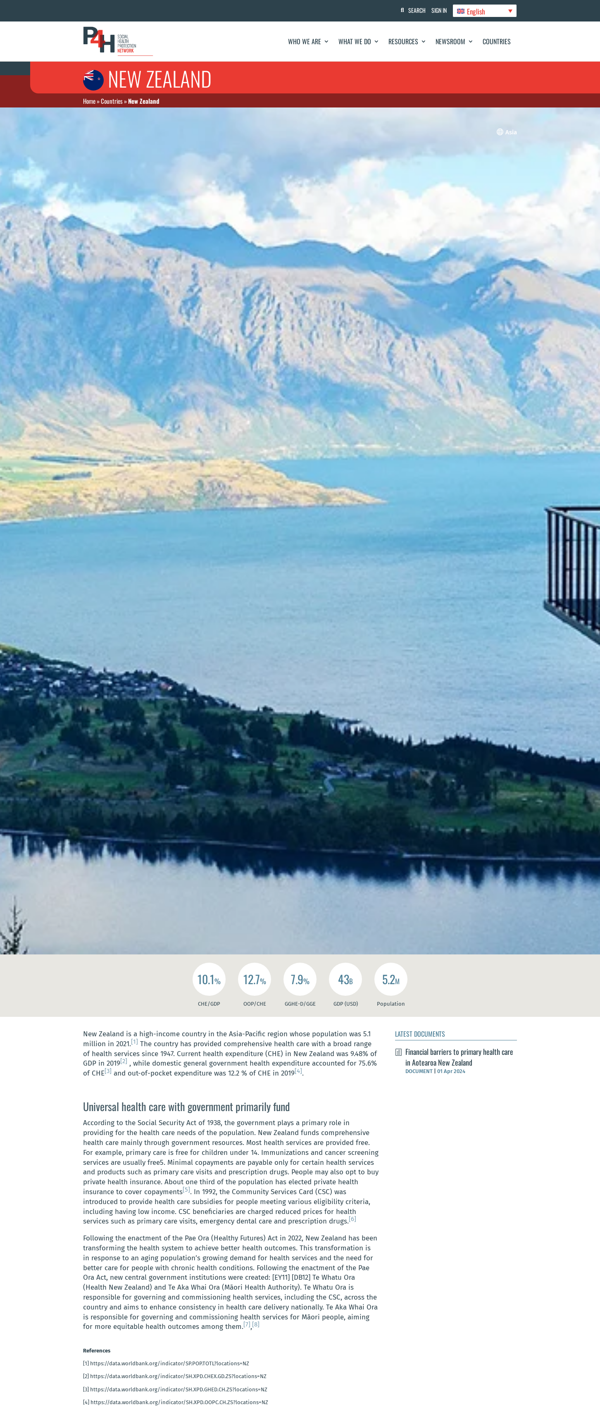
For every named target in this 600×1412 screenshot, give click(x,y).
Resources (403, 41)
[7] (246, 1324)
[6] (352, 1219)
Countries (497, 41)
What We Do (354, 41)
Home (89, 100)
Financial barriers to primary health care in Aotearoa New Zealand (459, 1056)
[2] (123, 1061)
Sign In (436, 10)
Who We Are (304, 41)
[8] (256, 1324)
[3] (108, 1071)
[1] (134, 1041)
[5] (186, 1189)
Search (412, 10)
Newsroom (450, 41)
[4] (298, 1071)
